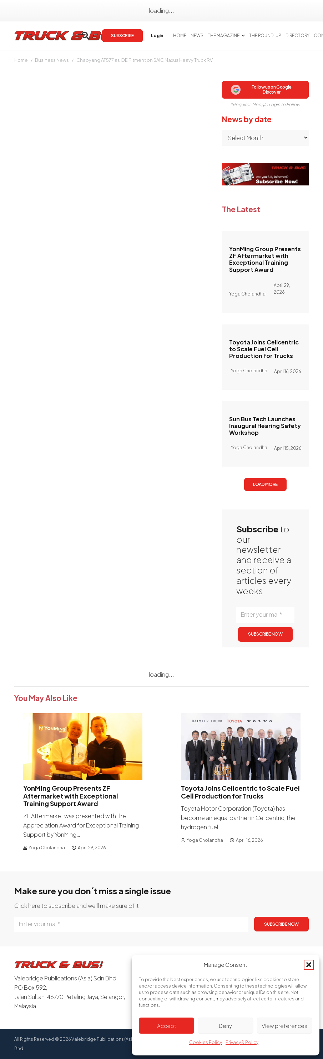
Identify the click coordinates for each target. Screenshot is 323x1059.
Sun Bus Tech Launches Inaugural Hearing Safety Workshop (265, 425)
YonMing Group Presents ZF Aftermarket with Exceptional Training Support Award (265, 259)
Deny (225, 1025)
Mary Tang (27, 130)
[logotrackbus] (71, 36)
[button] (308, 964)
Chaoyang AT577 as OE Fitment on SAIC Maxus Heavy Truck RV (144, 60)
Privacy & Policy (242, 1042)
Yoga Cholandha (47, 847)
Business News (52, 60)
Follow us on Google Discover (261, 89)
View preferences (284, 1025)
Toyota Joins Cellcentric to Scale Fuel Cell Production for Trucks (264, 348)
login (82, 454)
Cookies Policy (205, 1042)
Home (21, 60)
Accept (166, 1025)
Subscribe (129, 454)
